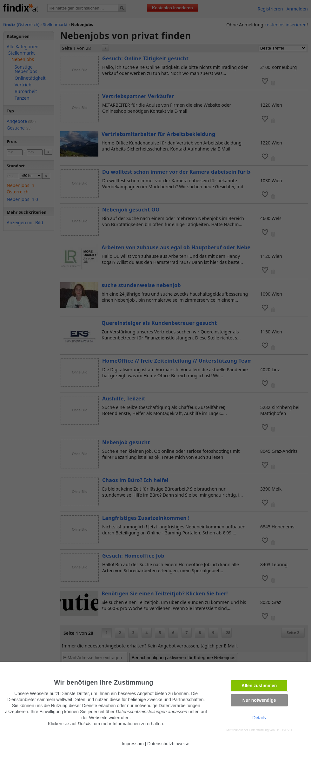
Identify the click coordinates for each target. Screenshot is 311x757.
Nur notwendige (259, 700)
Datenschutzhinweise (168, 743)
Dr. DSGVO (283, 730)
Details (259, 717)
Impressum (133, 743)
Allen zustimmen (259, 685)
